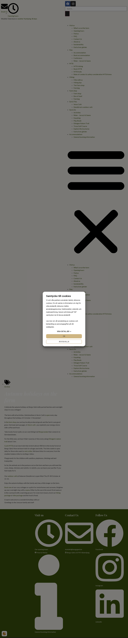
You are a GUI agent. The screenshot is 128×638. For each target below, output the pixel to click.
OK (64, 336)
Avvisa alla (64, 342)
